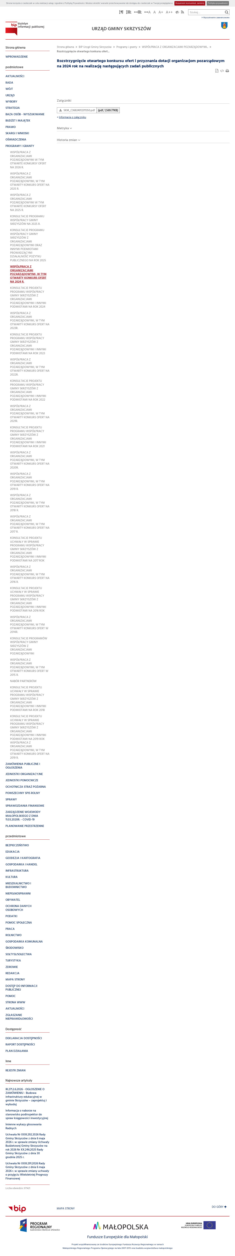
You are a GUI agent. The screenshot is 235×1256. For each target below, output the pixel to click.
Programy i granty (126, 47)
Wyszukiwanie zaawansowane (215, 17)
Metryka (63, 128)
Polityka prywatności (218, 3)
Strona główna (65, 47)
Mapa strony (66, 1209)
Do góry (219, 1207)
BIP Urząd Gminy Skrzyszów (95, 47)
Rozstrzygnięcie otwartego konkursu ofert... (83, 52)
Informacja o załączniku (71, 117)
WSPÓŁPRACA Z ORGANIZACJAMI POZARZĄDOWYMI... (175, 47)
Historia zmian (67, 140)
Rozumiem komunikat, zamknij (190, 3)
